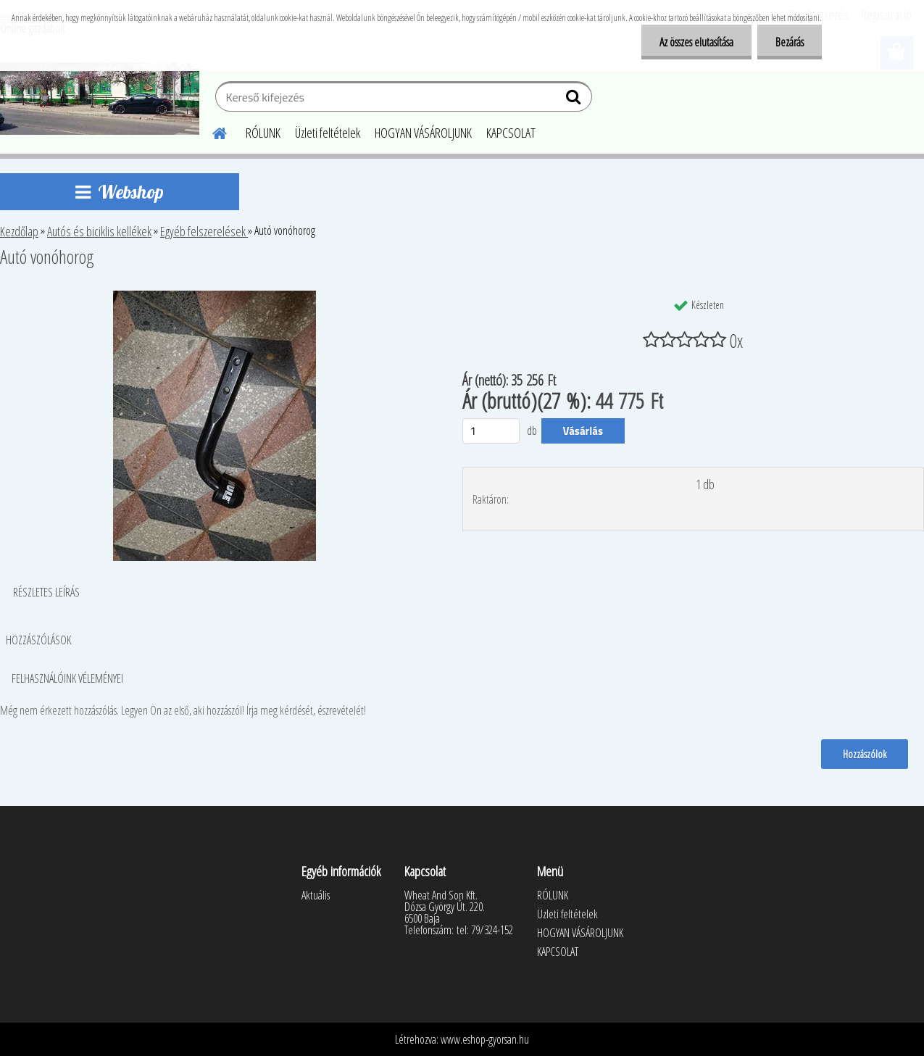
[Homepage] (210, 131)
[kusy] (491, 431)
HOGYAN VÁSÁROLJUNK (423, 132)
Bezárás (789, 42)
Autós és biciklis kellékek (99, 231)
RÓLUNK (263, 132)
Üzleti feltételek (327, 132)
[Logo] (99, 98)
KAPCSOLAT (511, 132)
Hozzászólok (864, 754)
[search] (575, 100)
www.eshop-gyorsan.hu (485, 1039)
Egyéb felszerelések (204, 231)
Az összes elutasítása (696, 42)
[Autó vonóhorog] (214, 296)
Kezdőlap (19, 231)
